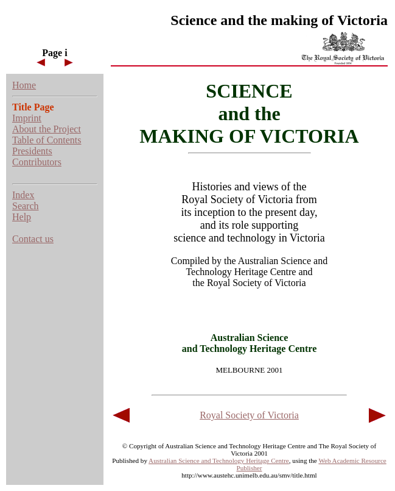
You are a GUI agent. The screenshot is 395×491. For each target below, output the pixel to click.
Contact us (33, 239)
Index (23, 195)
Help (21, 217)
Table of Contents (47, 140)
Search (25, 206)
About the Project (46, 129)
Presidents (32, 151)
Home (24, 85)
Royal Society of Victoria (249, 415)
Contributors (36, 162)
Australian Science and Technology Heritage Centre (219, 460)
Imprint (26, 118)
